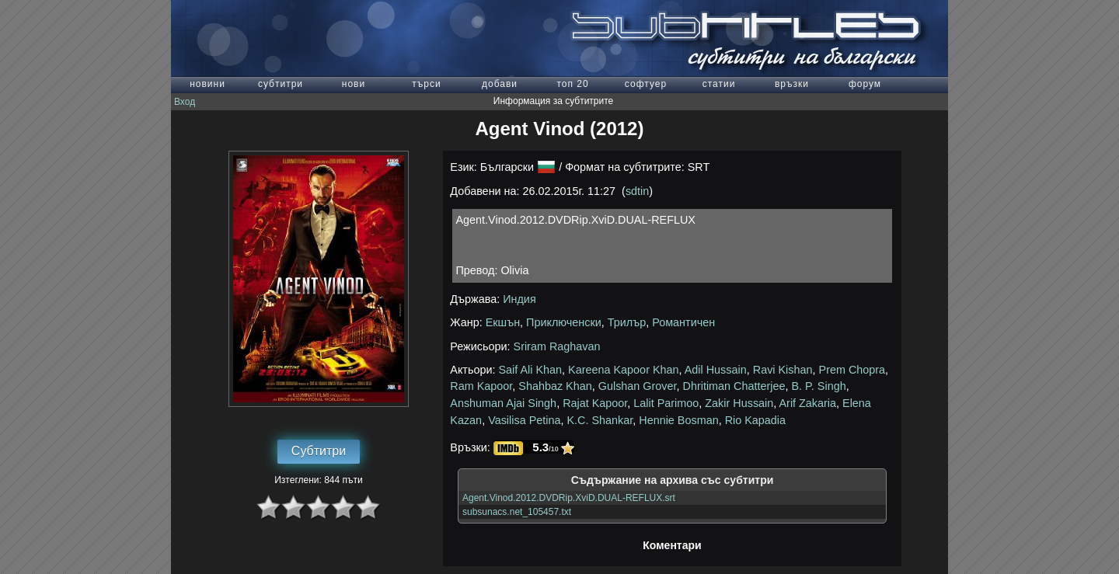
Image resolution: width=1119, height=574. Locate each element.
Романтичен (683, 322)
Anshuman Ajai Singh (503, 403)
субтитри (280, 83)
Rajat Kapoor (595, 403)
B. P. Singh (819, 386)
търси (426, 83)
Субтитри (318, 450)
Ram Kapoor (481, 386)
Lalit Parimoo (666, 403)
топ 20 (572, 83)
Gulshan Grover (637, 386)
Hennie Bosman (678, 420)
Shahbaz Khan (554, 386)
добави (500, 83)
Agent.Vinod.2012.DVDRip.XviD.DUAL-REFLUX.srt (568, 497)
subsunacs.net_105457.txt (516, 511)
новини (207, 83)
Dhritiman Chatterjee (734, 386)
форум (865, 83)
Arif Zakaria (807, 403)
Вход (184, 101)
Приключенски (563, 322)
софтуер (646, 83)
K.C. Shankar (599, 420)
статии (719, 83)
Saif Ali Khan (531, 370)
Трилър (627, 322)
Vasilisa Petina (524, 420)
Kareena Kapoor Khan (623, 370)
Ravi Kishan (783, 370)
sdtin (637, 191)
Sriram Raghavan (557, 346)
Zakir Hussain (739, 403)
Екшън (503, 322)
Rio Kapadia (755, 420)
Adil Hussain (716, 370)
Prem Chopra (852, 370)
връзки (792, 83)
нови (353, 83)
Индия (519, 299)
